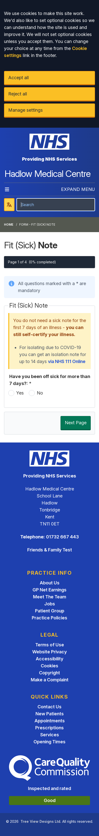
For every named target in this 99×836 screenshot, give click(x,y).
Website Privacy (49, 651)
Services (49, 734)
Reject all (17, 93)
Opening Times (50, 741)
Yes (20, 393)
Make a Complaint (49, 679)
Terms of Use (49, 644)
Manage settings (25, 110)
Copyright (49, 672)
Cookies (49, 665)
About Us (50, 582)
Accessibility (49, 658)
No (40, 393)
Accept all (18, 77)
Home (8, 224)
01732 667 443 (62, 536)
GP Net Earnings (49, 589)
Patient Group (49, 610)
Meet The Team (49, 596)
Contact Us (50, 706)
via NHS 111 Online (67, 361)
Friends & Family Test (49, 549)
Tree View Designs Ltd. (40, 821)
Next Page (75, 422)
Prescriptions (49, 727)
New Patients (50, 713)
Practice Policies (49, 617)
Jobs (49, 603)
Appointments (49, 720)
